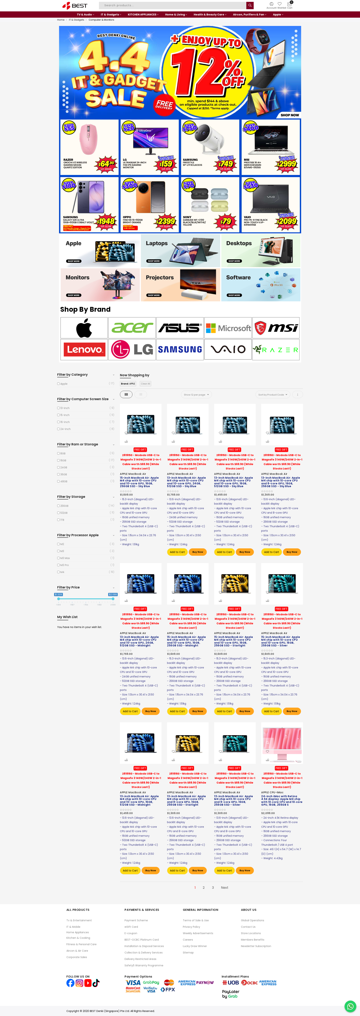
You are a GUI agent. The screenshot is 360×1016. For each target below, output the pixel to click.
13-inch (65, 408)
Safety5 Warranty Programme (144, 965)
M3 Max (65, 558)
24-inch (65, 429)
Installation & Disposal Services (144, 946)
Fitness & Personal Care (81, 944)
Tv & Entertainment (79, 920)
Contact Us (248, 927)
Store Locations (251, 933)
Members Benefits (252, 940)
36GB (63, 474)
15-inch (65, 415)
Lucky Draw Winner (195, 946)
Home (61, 20)
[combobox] (173, 5)
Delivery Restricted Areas (140, 959)
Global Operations (252, 920)
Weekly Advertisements (198, 933)
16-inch (65, 422)
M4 (62, 572)
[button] (126, 433)
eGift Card (131, 927)
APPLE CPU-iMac (272, 792)
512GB (64, 513)
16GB (63, 460)
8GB (62, 453)
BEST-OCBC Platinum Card (142, 940)
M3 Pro (64, 565)
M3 (62, 551)
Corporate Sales (76, 957)
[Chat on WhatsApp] (350, 1006)
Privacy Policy (191, 927)
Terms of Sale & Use (196, 920)
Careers (188, 940)
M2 (62, 544)
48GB (63, 481)
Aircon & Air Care (77, 951)
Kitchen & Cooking (78, 938)
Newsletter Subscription (256, 946)
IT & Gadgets (76, 20)
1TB (62, 520)
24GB (63, 467)
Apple (64, 384)
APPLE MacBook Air (133, 474)
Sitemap (188, 952)
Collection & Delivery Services (144, 952)
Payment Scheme (136, 920)
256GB (64, 506)
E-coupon (131, 933)
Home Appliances (77, 932)
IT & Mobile (73, 927)
